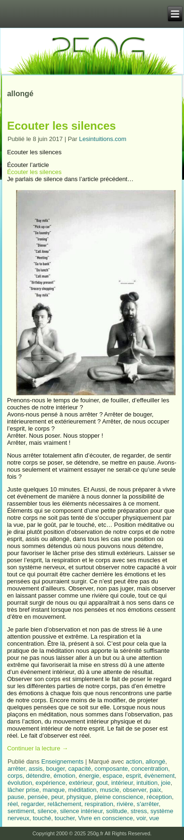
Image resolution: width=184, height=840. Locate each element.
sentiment (21, 811)
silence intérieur (81, 811)
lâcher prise (23, 789)
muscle (109, 789)
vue (154, 818)
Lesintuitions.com (102, 138)
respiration (98, 803)
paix (155, 789)
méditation (82, 789)
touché (42, 818)
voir (141, 818)
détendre (38, 775)
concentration (149, 768)
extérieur (80, 782)
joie (165, 782)
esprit (133, 775)
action (133, 761)
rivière (125, 803)
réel (13, 803)
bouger (55, 768)
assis (36, 768)
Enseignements (62, 761)
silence (47, 811)
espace (113, 775)
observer (134, 789)
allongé (155, 761)
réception (159, 796)
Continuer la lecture (37, 748)
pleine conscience (118, 796)
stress (139, 811)
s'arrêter (148, 803)
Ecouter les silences (61, 125)
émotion (64, 775)
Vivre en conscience (105, 818)
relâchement (64, 803)
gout (102, 782)
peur (57, 796)
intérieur (122, 782)
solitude (116, 811)
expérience (50, 782)
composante (111, 768)
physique (79, 796)
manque (53, 789)
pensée (38, 796)
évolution (20, 782)
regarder (32, 803)
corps (15, 775)
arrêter (16, 768)
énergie (89, 775)
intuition (147, 782)
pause (16, 796)
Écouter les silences (34, 171)
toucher (65, 818)
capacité (79, 768)
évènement (159, 775)
